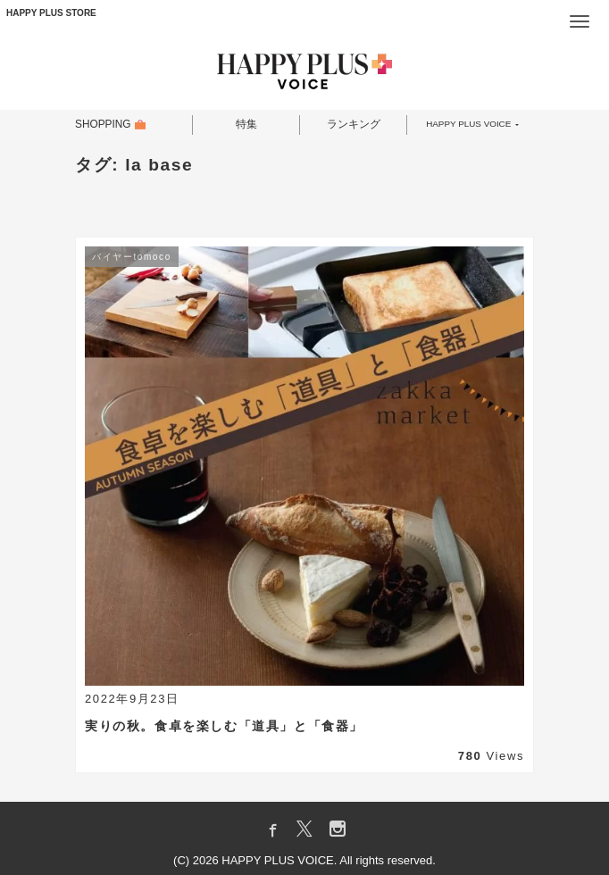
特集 (246, 125)
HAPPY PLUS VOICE (467, 125)
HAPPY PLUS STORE (51, 13)
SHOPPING (103, 125)
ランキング (353, 125)
